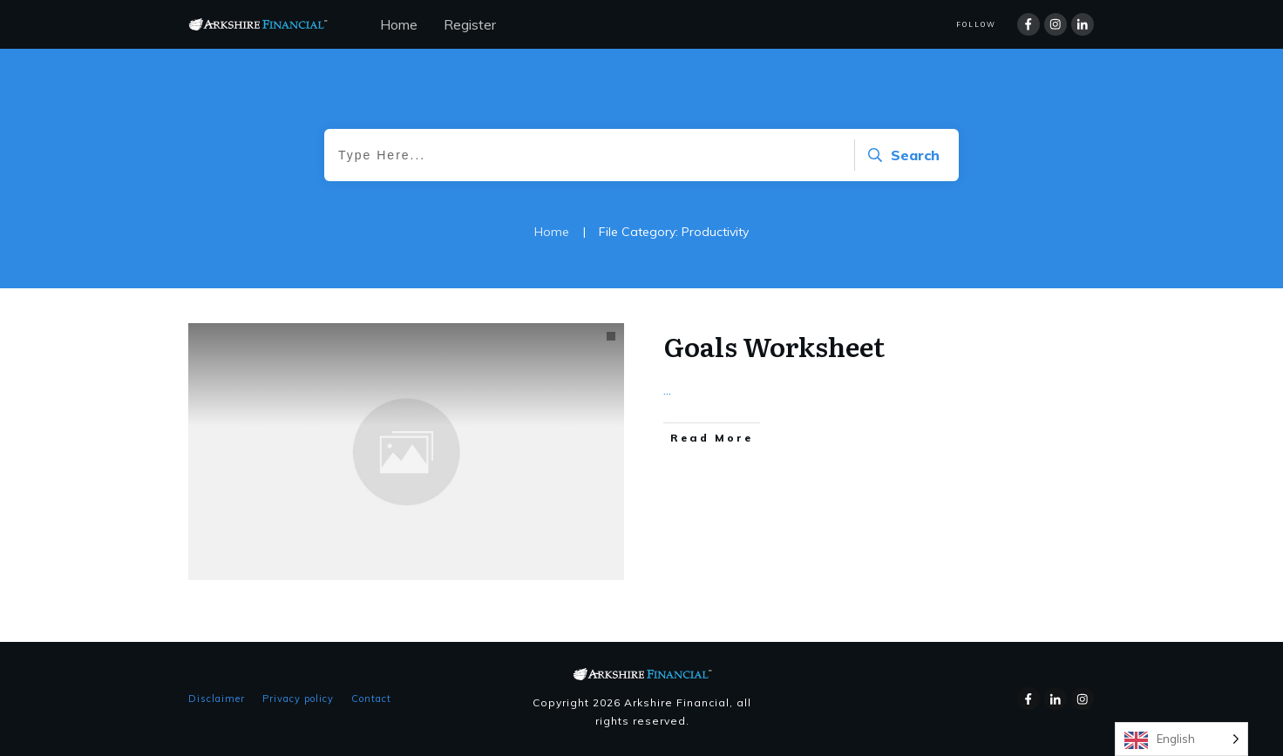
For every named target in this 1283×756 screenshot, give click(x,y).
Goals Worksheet (774, 346)
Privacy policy (298, 698)
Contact (371, 698)
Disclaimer (216, 698)
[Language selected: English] (1181, 739)
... (667, 389)
